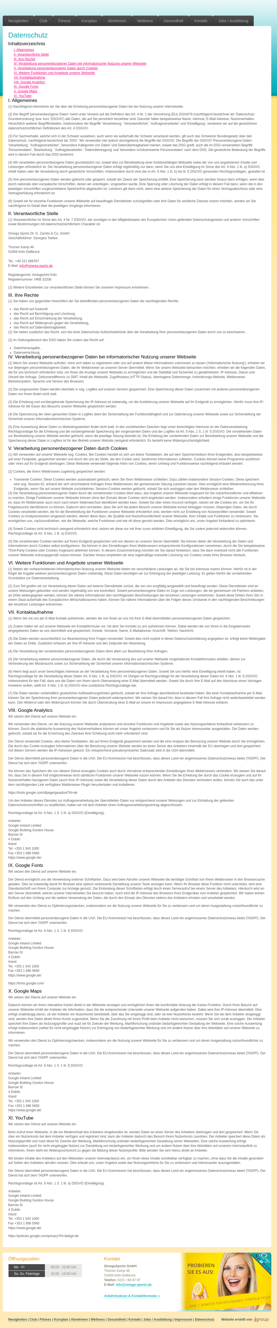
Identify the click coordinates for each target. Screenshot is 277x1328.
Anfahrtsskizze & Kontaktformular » (132, 1296)
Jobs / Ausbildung (233, 21)
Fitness (64, 21)
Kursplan (89, 21)
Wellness (145, 21)
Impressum (183, 1319)
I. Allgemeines (24, 50)
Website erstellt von (236, 1319)
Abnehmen (117, 21)
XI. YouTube (23, 96)
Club (43, 21)
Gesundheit (173, 21)
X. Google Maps (25, 91)
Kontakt (200, 21)
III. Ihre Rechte (24, 59)
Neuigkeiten (18, 21)
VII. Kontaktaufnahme (29, 77)
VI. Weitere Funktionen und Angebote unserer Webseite (54, 73)
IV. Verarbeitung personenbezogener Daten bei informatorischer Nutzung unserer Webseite (80, 63)
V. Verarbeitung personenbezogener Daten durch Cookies (56, 68)
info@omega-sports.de (36, 266)
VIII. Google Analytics (29, 82)
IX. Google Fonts (26, 86)
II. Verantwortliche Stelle (31, 54)
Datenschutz (204, 1319)
